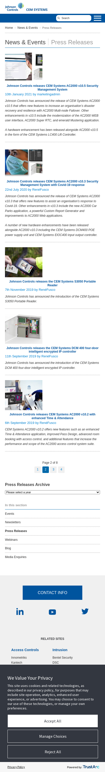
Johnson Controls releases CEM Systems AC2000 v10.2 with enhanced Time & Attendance (52, 416)
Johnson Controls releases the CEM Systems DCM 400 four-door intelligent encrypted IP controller (52, 349)
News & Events (27, 28)
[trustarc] (91, 766)
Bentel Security (63, 657)
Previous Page (27, 469)
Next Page (74, 469)
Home (9, 28)
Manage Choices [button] (53, 736)
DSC (56, 662)
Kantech (16, 662)
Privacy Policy (16, 767)
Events (9, 514)
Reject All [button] (53, 751)
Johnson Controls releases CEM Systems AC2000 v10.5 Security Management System (53, 87)
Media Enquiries (15, 557)
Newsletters (13, 522)
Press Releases (16, 531)
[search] (73, 18)
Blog (8, 548)
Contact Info (52, 593)
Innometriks (19, 657)
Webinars (11, 540)
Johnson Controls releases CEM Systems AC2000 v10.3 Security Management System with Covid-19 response (53, 183)
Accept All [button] (52, 720)
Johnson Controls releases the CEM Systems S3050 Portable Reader (52, 283)
